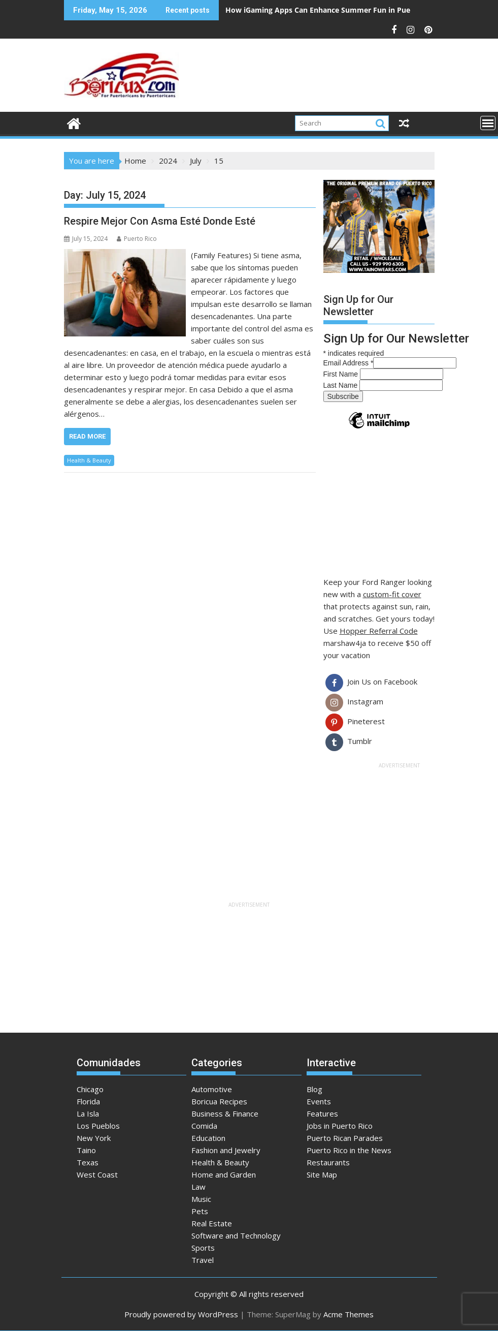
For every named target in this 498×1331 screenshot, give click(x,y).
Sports (203, 1248)
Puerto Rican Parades (345, 1138)
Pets (199, 1211)
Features (322, 1113)
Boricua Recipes (219, 1101)
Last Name (341, 385)
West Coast (97, 1174)
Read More (87, 436)
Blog (314, 1089)
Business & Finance (224, 1113)
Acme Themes (348, 1314)
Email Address (348, 363)
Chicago (90, 1089)
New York (94, 1138)
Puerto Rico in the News (349, 1150)
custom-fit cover (392, 594)
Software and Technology (236, 1235)
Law (198, 1187)
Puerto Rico (137, 238)
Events (319, 1101)
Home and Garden (223, 1174)
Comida (204, 1126)
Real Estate (211, 1223)
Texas (87, 1162)
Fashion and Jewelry (225, 1150)
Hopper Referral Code (379, 631)
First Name (341, 374)
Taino (86, 1150)
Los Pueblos (98, 1126)
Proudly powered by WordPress (181, 1314)
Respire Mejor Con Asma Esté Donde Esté (159, 221)
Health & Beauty (89, 460)
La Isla (88, 1113)
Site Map (322, 1174)
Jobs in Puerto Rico (340, 1126)
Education (208, 1138)
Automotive (211, 1089)
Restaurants (328, 1162)
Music (201, 1199)
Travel (202, 1260)
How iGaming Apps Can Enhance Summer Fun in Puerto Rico (331, 10)
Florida (88, 1101)
